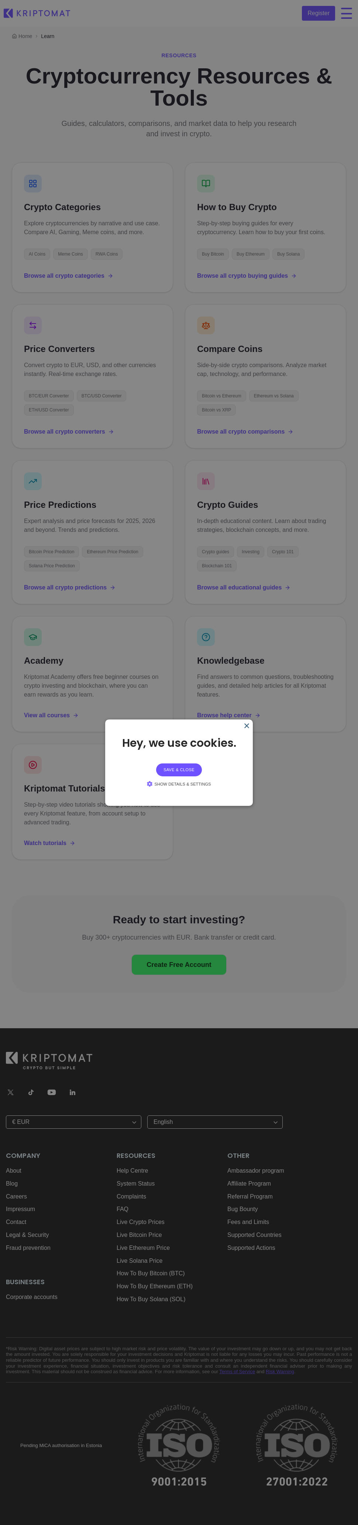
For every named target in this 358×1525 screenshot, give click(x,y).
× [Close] (246, 725)
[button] (179, 783)
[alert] (179, 762)
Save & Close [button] (179, 769)
